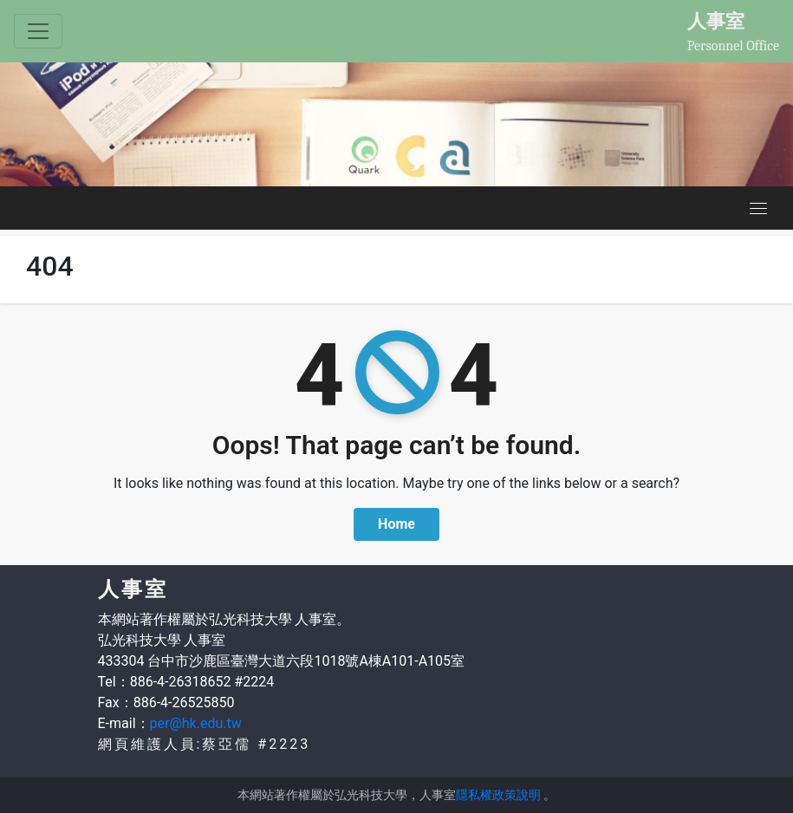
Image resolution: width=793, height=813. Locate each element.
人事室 (715, 21)
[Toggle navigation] (38, 31)
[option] (396, 124)
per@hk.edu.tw (196, 723)
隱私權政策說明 (498, 795)
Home (396, 524)
